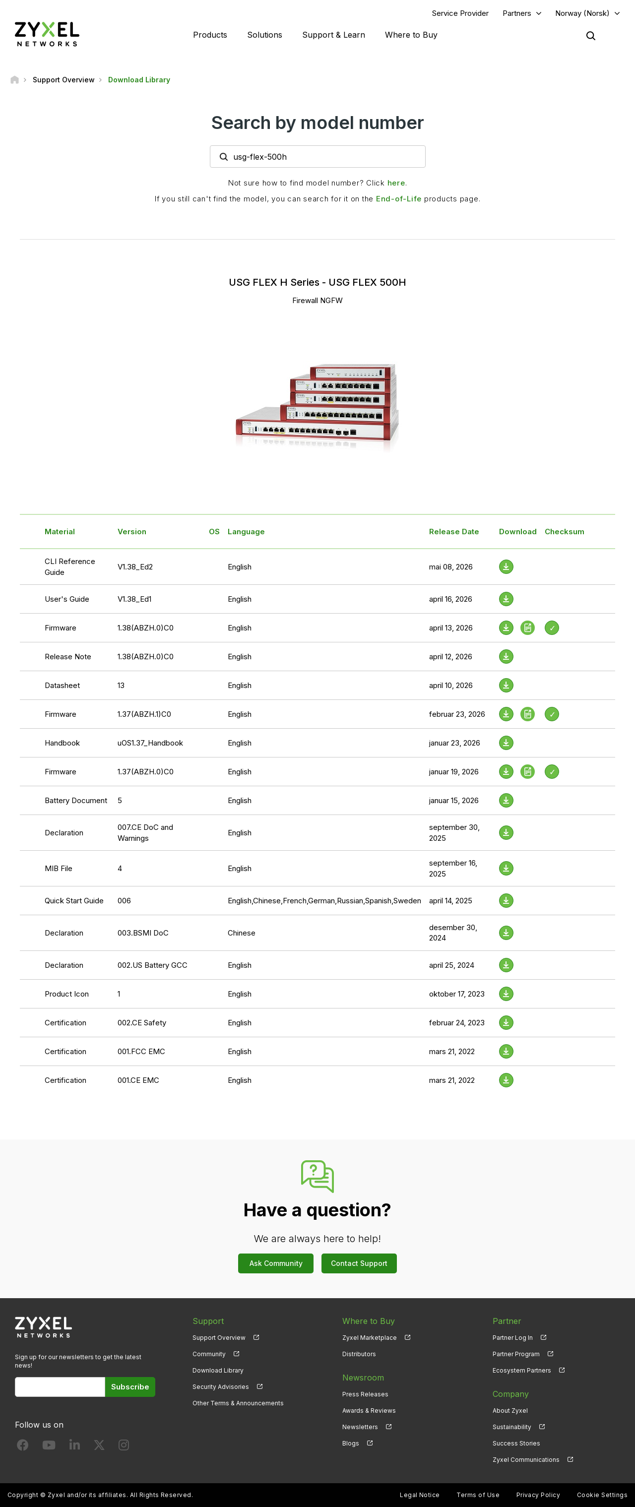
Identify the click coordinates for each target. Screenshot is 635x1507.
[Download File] (506, 567)
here (396, 183)
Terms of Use (478, 1495)
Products (210, 35)
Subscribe (130, 1386)
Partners (517, 13)
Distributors (359, 1354)
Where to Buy (411, 35)
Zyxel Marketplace (369, 1337)
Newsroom (363, 1377)
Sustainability (512, 1427)
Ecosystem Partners (522, 1370)
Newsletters (360, 1427)
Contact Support (359, 1263)
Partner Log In (513, 1337)
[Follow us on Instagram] (124, 1447)
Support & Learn (333, 35)
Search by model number (317, 122)
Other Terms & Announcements (238, 1403)
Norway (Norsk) (582, 13)
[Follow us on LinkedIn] (74, 1447)
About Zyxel (510, 1410)
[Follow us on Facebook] (23, 1447)
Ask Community (276, 1263)
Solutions (264, 35)
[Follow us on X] (99, 1447)
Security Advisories (220, 1386)
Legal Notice (420, 1495)
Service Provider (460, 13)
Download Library (218, 1370)
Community (209, 1354)
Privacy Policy (538, 1495)
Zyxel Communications (526, 1459)
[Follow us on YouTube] (49, 1447)
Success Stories (516, 1443)
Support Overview (219, 1337)
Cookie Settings (602, 1495)
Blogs (350, 1443)
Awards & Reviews (369, 1410)
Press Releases (365, 1394)
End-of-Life (399, 198)
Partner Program (516, 1354)
